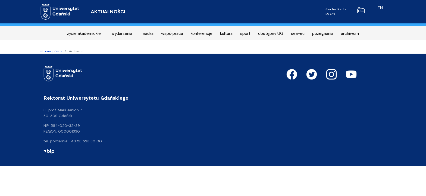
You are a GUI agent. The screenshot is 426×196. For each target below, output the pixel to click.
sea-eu (298, 33)
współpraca (172, 33)
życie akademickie (84, 33)
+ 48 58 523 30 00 (85, 141)
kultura (226, 33)
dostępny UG (270, 33)
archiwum (350, 33)
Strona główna (51, 51)
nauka (148, 33)
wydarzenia (121, 33)
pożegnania (322, 33)
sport (245, 33)
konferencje (201, 33)
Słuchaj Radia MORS (345, 11)
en (380, 8)
